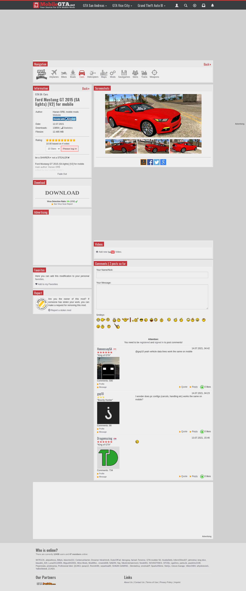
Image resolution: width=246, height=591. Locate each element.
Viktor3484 (191, 566)
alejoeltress (51, 560)
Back (206, 64)
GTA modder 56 (153, 560)
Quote (184, 387)
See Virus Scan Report (63, 204)
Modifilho (93, 563)
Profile (100, 384)
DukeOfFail (116, 560)
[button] (176, 5)
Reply (195, 387)
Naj (119, 563)
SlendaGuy (135, 566)
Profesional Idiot (65, 566)
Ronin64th (94, 566)
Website (57, 115)
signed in (159, 342)
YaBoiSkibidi (41, 569)
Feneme (141, 560)
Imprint (177, 582)
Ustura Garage (178, 566)
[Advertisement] (230, 67)
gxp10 (100, 394)
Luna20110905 (55, 563)
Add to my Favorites (46, 284)
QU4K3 (77, 566)
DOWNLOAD (62, 193)
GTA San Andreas (95, 5)
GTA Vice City (122, 5)
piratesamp (52, 566)
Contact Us (139, 582)
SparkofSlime (157, 566)
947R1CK (40, 560)
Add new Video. (109, 252)
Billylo (60, 560)
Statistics (67, 128)
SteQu (167, 566)
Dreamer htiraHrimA (100, 560)
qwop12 (85, 566)
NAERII (112, 563)
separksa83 (105, 566)
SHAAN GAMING (120, 566)
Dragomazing (104, 438)
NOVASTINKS (155, 563)
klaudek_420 (41, 563)
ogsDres (175, 563)
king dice (202, 560)
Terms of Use (152, 582)
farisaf (134, 560)
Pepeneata (41, 566)
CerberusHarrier (82, 560)
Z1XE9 (51, 569)
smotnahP (145, 566)
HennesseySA (104, 349)
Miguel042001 (69, 563)
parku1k (183, 563)
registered (145, 342)
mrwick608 (103, 563)
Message (102, 387)
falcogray (126, 560)
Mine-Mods (82, 563)
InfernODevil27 (180, 560)
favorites (39, 279)
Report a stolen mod (59, 310)
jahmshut (192, 560)
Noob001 (144, 563)
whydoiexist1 (202, 566)
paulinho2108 (194, 563)
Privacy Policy (166, 582)
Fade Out (62, 174)
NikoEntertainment (130, 563)
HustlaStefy (167, 560)
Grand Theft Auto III (151, 5)
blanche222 (69, 560)
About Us (128, 582)
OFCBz (166, 563)
